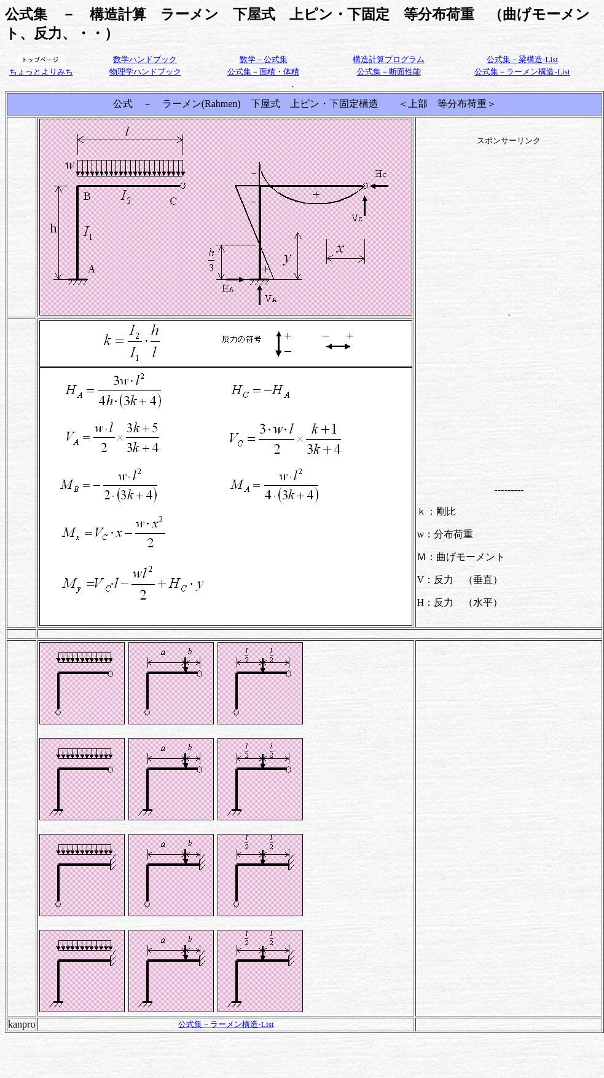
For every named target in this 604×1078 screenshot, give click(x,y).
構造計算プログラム (389, 59)
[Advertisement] (509, 223)
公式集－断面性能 (389, 71)
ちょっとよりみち (41, 71)
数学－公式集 (264, 59)
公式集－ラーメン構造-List (522, 71)
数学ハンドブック (145, 59)
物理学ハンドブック (145, 71)
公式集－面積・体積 (263, 71)
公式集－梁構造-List (522, 59)
